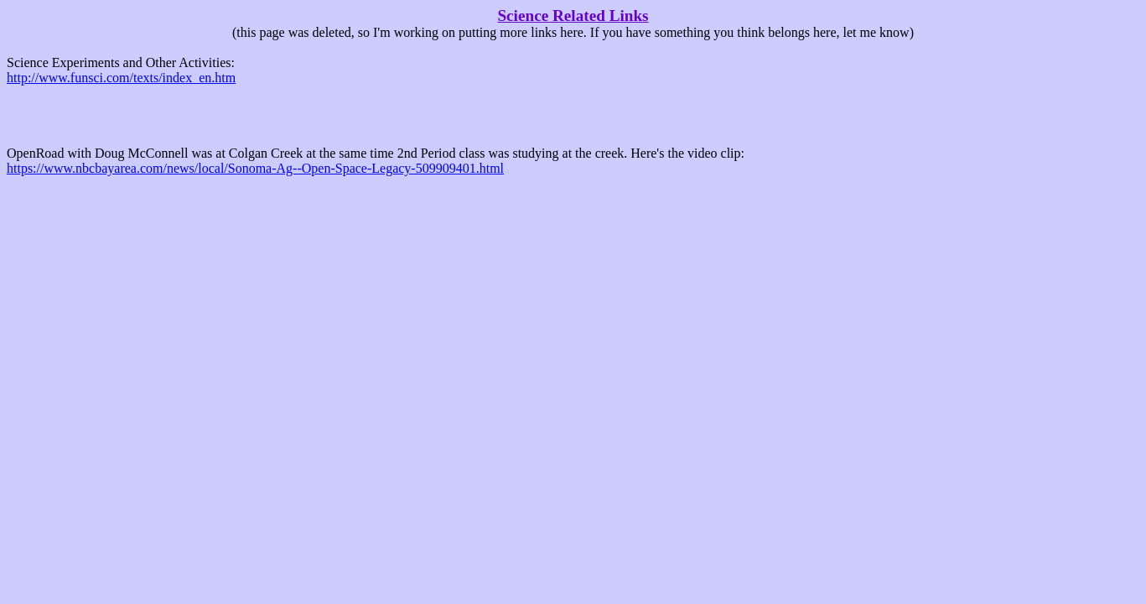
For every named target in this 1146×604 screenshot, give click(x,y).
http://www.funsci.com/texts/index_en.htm (121, 77)
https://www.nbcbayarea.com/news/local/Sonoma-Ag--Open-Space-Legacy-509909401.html (255, 168)
